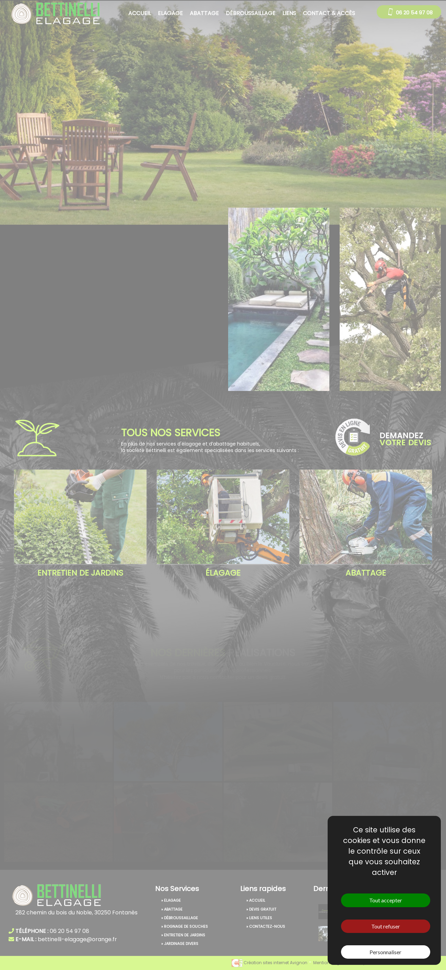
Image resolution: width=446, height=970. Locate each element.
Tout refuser (385, 926)
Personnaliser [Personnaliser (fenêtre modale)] (385, 952)
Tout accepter (385, 900)
